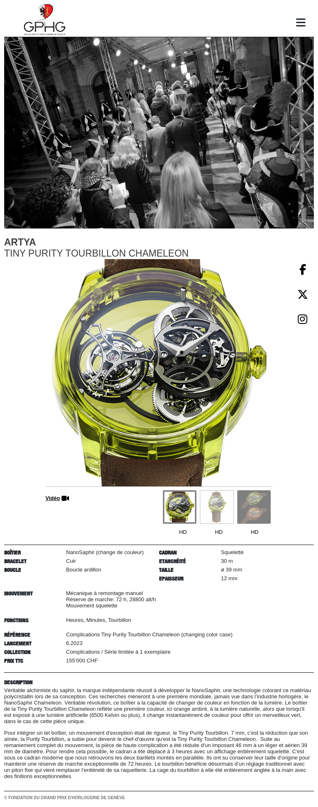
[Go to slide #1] (179, 507)
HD (183, 532)
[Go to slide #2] (216, 507)
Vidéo (52, 498)
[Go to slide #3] (254, 507)
